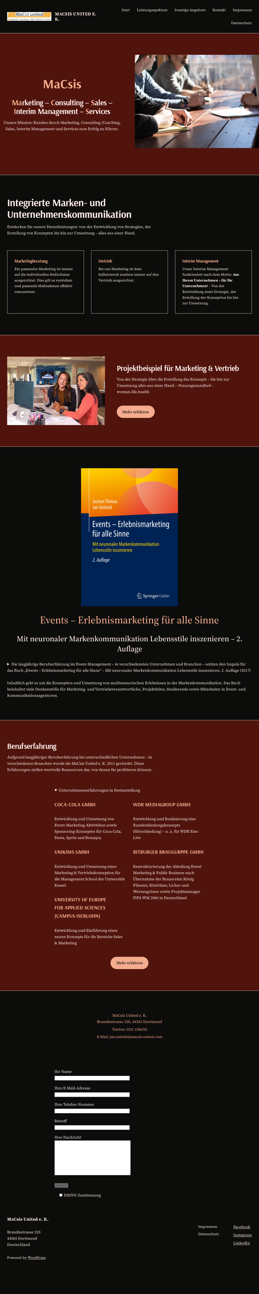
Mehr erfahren (135, 412)
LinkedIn (241, 1249)
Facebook (241, 1233)
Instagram (242, 1241)
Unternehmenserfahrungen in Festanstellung (99, 790)
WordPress (37, 1264)
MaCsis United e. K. (75, 16)
